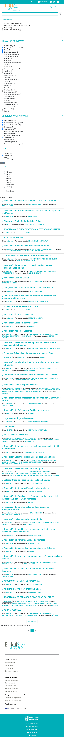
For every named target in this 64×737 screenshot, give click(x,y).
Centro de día (35, 460)
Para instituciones (10, 704)
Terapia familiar (28, 390)
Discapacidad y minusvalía (34, 225)
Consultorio (53, 259)
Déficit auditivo (33, 543)
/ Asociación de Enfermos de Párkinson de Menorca (26, 410)
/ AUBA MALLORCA (11, 610)
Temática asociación (32, 40)
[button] (32, 20)
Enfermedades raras (35, 251)
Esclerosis (28, 524)
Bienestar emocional (11, 671)
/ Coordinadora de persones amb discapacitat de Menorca (29, 375)
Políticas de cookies (32, 726)
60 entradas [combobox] (33, 621)
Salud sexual (29, 441)
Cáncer (27, 233)
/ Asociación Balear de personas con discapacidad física (28, 457)
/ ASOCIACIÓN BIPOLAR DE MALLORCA (21, 581)
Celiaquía (54, 605)
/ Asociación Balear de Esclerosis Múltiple (22, 519)
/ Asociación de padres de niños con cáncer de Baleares (28, 548)
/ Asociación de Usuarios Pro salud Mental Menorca (26, 488)
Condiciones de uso (32, 724)
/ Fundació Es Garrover (13, 237)
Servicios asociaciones (32, 115)
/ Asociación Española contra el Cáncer (20, 323)
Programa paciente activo (13, 700)
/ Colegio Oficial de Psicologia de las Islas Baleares (26, 480)
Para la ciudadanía (11, 660)
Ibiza (8, 225)
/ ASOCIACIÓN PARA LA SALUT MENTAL (21, 589)
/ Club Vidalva (8, 426)
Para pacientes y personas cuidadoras (17, 695)
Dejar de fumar (9, 674)
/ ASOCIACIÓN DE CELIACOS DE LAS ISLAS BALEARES (28, 597)
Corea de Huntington (18, 475)
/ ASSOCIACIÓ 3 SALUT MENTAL (17, 314)
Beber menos (9, 668)
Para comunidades (11, 677)
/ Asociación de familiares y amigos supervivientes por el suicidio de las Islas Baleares (29, 530)
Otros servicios (35, 204)
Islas (32, 148)
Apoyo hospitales (21, 391)
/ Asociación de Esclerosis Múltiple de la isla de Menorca (29, 200)
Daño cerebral (29, 370)
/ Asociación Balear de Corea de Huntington (22, 468)
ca (34, 2)
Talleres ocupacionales (19, 462)
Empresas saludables (11, 688)
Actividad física (10, 662)
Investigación (35, 249)
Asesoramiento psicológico (40, 334)
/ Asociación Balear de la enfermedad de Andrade (25, 245)
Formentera (32, 438)
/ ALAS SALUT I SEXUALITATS (16, 434)
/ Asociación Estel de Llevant (15, 278)
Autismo (5, 338)
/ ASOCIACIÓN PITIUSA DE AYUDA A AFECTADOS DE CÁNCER (31, 229)
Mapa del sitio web (32, 729)
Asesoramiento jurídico (39, 259)
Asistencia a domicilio (38, 271)
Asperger (50, 336)
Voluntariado (7, 206)
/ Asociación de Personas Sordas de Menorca (23, 540)
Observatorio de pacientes (13, 698)
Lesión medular (35, 273)
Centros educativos (11, 683)
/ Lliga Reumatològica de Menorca (18, 418)
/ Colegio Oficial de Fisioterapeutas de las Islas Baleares (28, 287)
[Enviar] (60, 14)
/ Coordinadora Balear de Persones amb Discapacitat (27, 255)
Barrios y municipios (11, 680)
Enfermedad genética (18, 251)
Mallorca (9, 241)
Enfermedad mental (9, 283)
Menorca (9, 204)
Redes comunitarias (11, 691)
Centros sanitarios (10, 686)
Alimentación (9, 665)
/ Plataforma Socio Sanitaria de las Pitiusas (22, 221)
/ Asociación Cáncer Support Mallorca (20, 384)
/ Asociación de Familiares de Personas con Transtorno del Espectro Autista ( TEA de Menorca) (30, 497)
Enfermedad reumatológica (38, 422)
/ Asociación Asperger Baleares (17, 331)
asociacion (7, 357)
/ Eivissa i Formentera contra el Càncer (20, 306)
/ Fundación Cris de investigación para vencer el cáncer (28, 353)
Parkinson (32, 414)
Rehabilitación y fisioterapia (41, 368)
